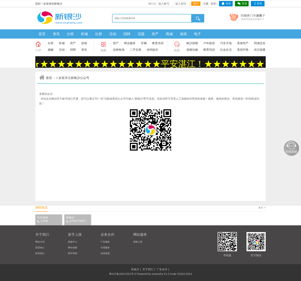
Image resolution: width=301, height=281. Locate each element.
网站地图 (72, 247)
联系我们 (40, 253)
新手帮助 (72, 253)
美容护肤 (243, 49)
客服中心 (72, 242)
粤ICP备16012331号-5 (122, 273)
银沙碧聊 (192, 43)
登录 (195, 3)
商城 (169, 34)
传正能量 (259, 49)
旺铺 (84, 34)
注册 (205, 3)
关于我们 (147, 269)
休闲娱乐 (152, 49)
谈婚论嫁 (192, 49)
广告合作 (162, 269)
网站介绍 (40, 242)
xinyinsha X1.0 (160, 273)
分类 (70, 34)
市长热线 (49, 219)
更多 (262, 207)
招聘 (126, 34)
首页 (42, 34)
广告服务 (105, 242)
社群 (98, 34)
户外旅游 (209, 43)
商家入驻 (137, 242)
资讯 (56, 34)
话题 (141, 34)
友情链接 (105, 253)
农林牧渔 (118, 49)
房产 (155, 34)
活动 (112, 34)
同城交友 (259, 43)
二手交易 (135, 49)
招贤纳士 (40, 247)
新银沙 (78, 219)
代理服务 (105, 247)
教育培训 (158, 43)
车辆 (144, 43)
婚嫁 (51, 49)
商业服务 (130, 43)
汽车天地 (226, 43)
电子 (197, 34)
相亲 (183, 34)
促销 (84, 43)
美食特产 (243, 43)
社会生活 (226, 49)
